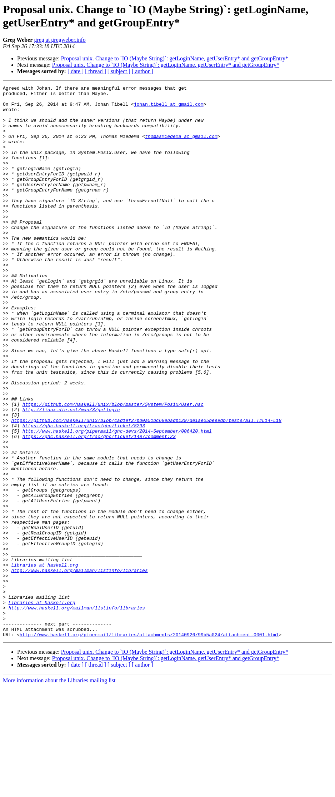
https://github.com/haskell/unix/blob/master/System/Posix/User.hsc (113, 468)
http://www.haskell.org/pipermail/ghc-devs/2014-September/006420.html (117, 500)
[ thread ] (95, 71)
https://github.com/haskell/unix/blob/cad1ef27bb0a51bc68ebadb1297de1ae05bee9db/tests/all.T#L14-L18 (146, 487)
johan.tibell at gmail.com (169, 108)
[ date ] (76, 71)
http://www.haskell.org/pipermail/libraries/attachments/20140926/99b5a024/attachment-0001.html (149, 745)
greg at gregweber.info (59, 40)
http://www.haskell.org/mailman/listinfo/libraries (79, 667)
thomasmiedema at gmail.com (181, 147)
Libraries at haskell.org (44, 661)
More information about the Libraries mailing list (59, 791)
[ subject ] (119, 71)
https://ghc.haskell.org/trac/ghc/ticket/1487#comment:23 (99, 507)
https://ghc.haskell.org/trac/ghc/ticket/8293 (83, 494)
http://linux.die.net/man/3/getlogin (71, 475)
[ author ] (142, 71)
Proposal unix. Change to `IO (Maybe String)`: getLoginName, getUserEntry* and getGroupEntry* (174, 58)
